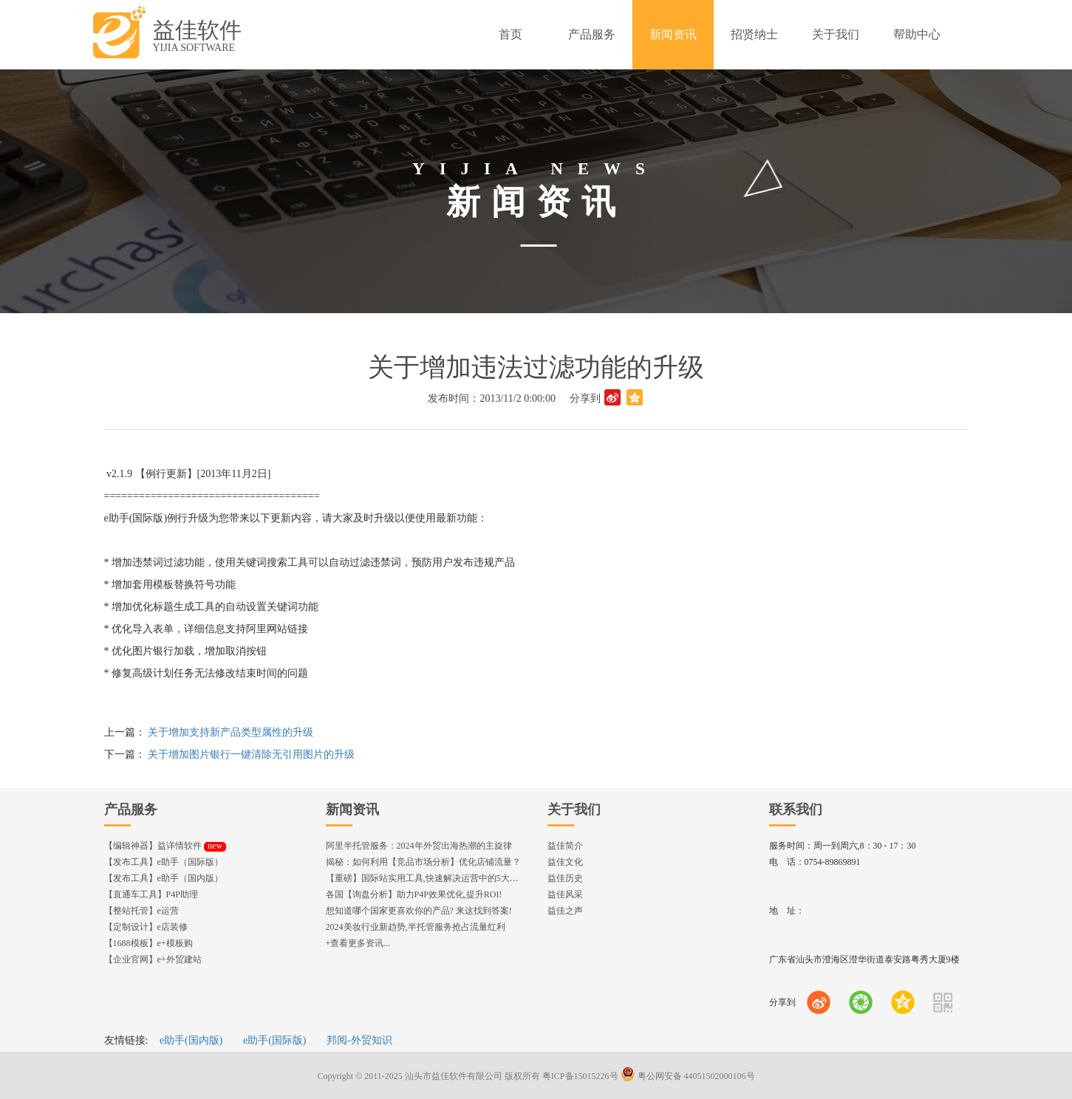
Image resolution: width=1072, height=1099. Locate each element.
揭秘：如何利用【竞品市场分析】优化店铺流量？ (423, 862)
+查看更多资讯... (358, 943)
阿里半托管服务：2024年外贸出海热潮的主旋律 (419, 845)
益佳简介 (565, 845)
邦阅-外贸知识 (359, 1040)
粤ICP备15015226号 (580, 1076)
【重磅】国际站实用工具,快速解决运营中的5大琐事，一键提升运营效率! (468, 878)
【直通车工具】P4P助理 (151, 894)
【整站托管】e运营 (141, 910)
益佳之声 (565, 910)
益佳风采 (565, 894)
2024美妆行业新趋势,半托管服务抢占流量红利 (415, 927)
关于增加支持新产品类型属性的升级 (230, 732)
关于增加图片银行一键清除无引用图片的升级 (251, 754)
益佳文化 (565, 862)
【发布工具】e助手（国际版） (163, 862)
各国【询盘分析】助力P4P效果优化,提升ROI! (414, 894)
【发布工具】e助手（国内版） (163, 878)
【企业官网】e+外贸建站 (153, 959)
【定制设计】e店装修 (146, 927)
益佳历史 (565, 878)
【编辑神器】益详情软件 (165, 845)
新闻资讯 (352, 809)
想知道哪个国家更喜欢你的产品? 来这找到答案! (419, 910)
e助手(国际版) (275, 1040)
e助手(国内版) (191, 1040)
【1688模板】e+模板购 (148, 943)
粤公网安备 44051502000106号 (688, 1076)
